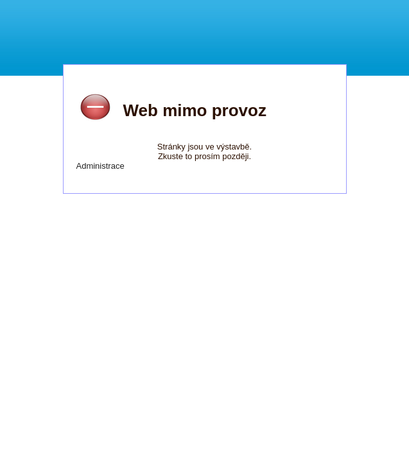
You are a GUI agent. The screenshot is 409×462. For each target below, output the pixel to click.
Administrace (100, 166)
